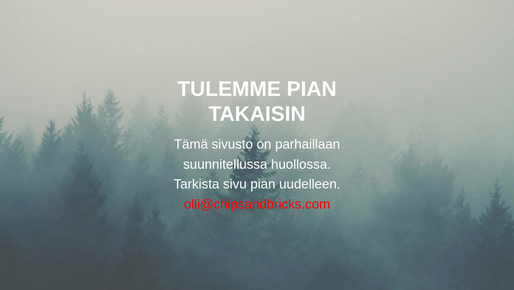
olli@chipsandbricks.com (257, 204)
